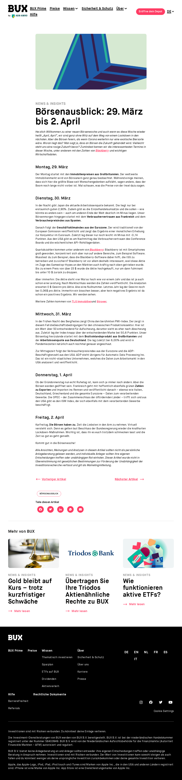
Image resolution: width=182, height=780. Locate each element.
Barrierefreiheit (18, 701)
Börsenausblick (50, 494)
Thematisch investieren (57, 657)
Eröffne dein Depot (150, 11)
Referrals (14, 708)
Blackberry (102, 151)
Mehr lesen (22, 612)
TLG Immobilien (81, 301)
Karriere (82, 672)
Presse (81, 679)
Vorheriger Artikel (54, 479)
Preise (55, 8)
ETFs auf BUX (50, 672)
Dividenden (49, 679)
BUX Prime (38, 8)
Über (120, 8)
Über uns (83, 664)
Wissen (68, 8)
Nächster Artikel (126, 479)
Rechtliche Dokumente (49, 694)
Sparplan (47, 664)
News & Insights (50, 104)
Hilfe (33, 14)
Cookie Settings (164, 711)
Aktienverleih (50, 686)
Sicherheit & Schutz (97, 8)
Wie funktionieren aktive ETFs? (143, 589)
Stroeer (101, 301)
